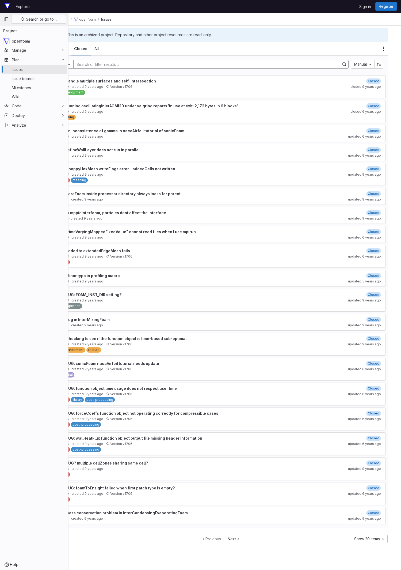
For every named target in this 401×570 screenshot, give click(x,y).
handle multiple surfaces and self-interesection (132, 81)
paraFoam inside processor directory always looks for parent (144, 193)
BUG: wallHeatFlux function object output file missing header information (155, 438)
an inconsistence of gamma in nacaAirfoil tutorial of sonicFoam (146, 131)
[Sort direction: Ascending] (386, 64)
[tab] (83, 48)
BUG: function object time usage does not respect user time (142, 388)
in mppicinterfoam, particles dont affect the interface (137, 212)
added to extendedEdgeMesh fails (119, 250)
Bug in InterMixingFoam (109, 319)
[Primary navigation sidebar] (6, 19)
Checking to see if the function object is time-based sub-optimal (147, 338)
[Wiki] (34, 96)
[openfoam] (34, 41)
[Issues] (34, 69)
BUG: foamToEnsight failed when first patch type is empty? (141, 488)
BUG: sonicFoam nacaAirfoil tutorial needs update (133, 363)
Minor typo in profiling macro (114, 275)
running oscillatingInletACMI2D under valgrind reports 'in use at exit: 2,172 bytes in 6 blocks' (173, 106)
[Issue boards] (34, 78)
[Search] (218, 64)
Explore (23, 6)
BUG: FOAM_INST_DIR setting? (115, 294)
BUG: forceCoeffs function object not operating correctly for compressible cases (163, 413)
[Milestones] (34, 87)
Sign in (365, 6)
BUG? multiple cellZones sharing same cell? (128, 463)
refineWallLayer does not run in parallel (124, 150)
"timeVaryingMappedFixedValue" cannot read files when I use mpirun (152, 231)
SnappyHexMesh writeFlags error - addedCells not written (141, 169)
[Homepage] (7, 6)
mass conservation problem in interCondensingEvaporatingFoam (148, 513)
